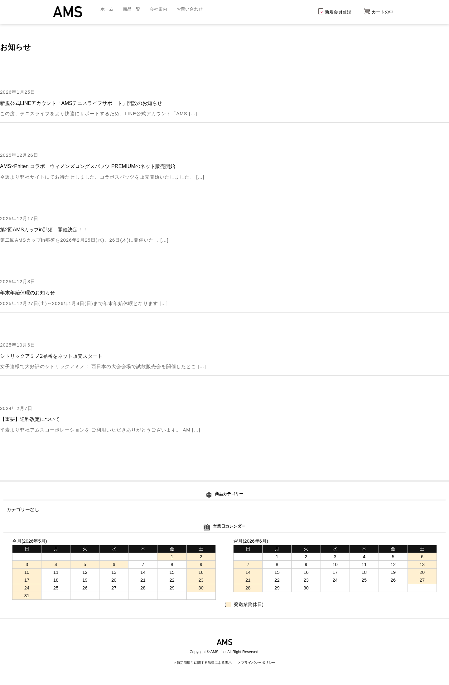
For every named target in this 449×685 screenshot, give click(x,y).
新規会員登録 (335, 11)
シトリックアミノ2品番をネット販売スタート (54, 356)
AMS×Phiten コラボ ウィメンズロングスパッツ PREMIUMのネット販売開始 (92, 166)
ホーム (107, 11)
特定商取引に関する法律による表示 (202, 662)
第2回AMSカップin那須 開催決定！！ (46, 229)
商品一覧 (133, 11)
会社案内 (161, 11)
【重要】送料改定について (32, 419)
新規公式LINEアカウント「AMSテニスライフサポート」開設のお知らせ (86, 103)
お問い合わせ (194, 11)
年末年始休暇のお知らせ (29, 292)
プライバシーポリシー (261, 662)
